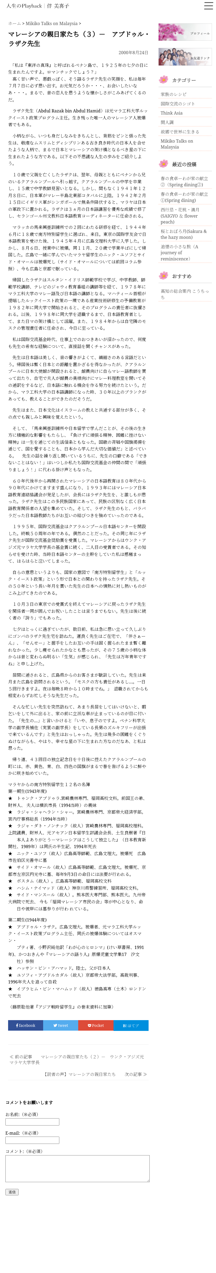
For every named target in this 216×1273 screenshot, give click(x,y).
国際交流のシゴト (178, 104)
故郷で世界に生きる (180, 132)
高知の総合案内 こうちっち (185, 294)
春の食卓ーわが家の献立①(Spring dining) (184, 197)
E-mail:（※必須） (23, 1133)
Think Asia (172, 113)
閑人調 (167, 122)
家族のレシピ (174, 94)
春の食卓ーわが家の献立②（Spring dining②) (184, 182)
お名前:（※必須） (22, 1114)
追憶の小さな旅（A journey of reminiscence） (179, 253)
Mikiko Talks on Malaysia (177, 144)
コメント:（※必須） (25, 1151)
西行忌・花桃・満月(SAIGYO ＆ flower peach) (180, 216)
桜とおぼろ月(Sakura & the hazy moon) (184, 234)
